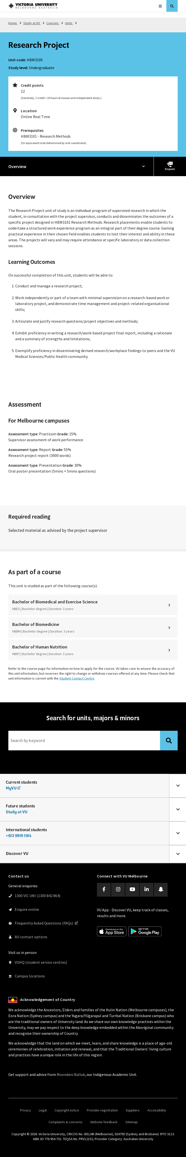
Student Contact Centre (76, 678)
